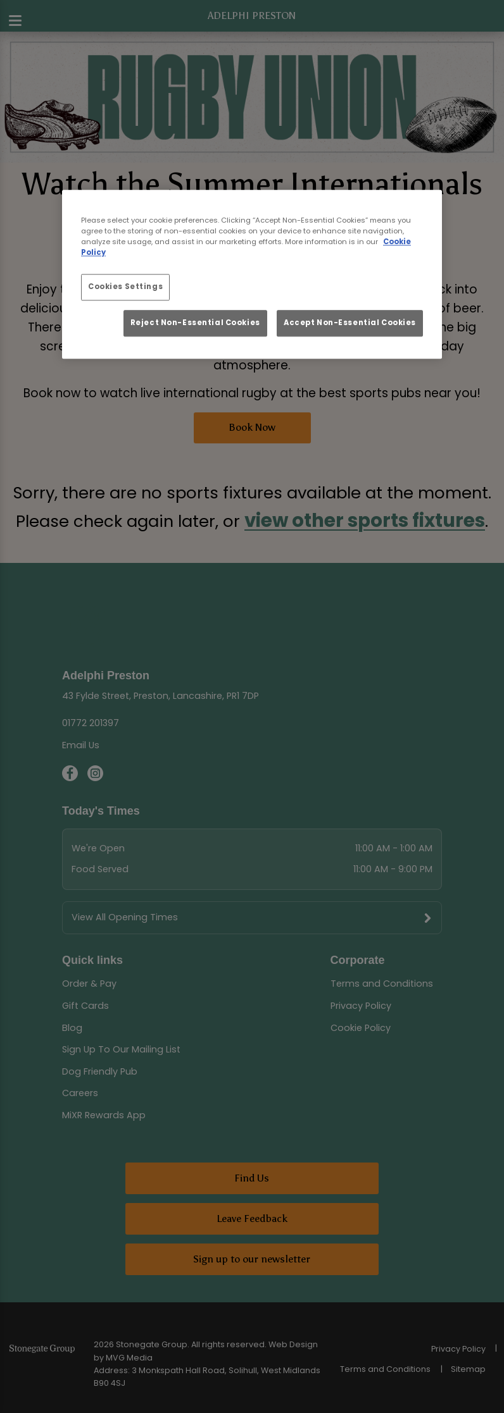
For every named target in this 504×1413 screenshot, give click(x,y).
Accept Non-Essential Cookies (350, 323)
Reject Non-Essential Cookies (195, 323)
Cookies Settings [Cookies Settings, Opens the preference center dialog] (125, 287)
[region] (252, 274)
